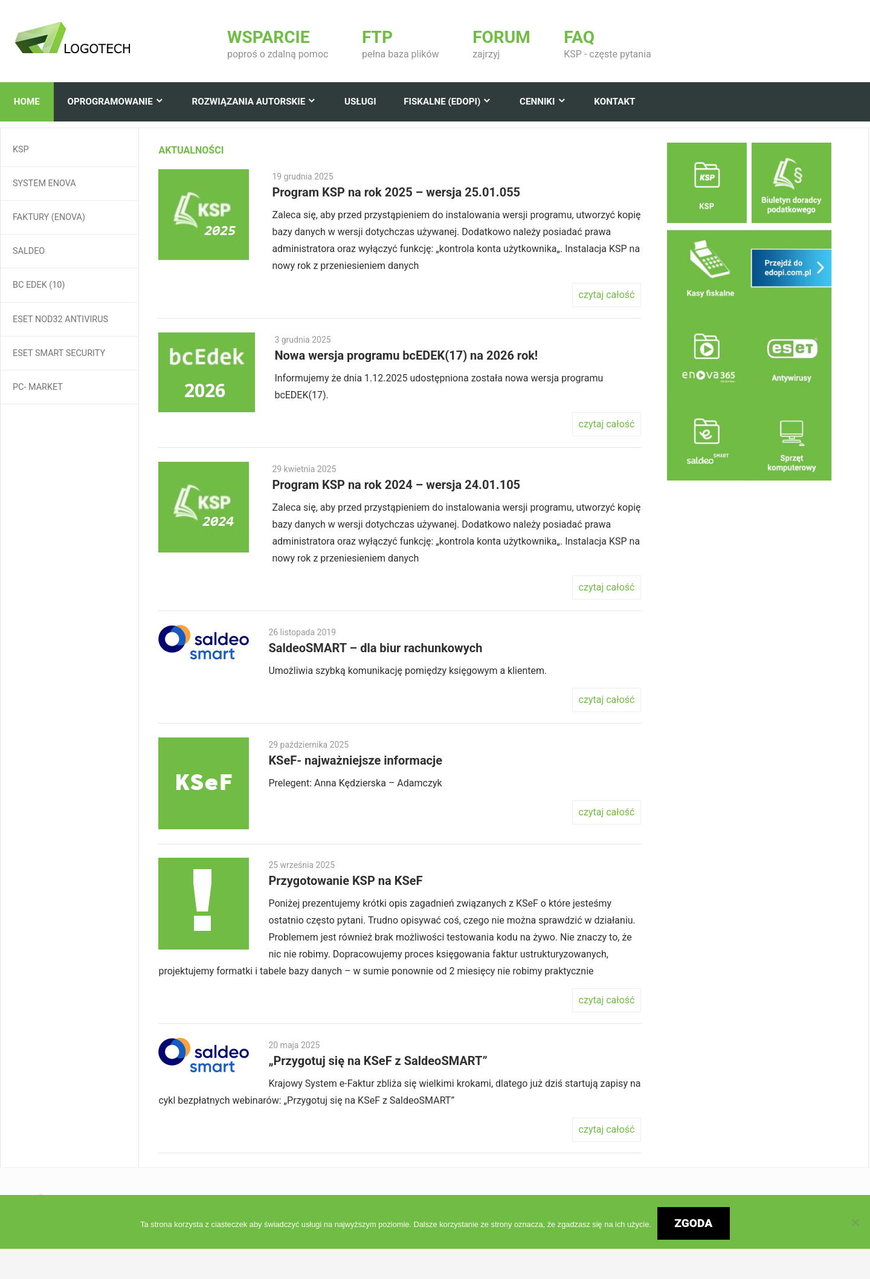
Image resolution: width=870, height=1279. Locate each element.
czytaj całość (607, 294)
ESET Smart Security (59, 353)
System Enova (44, 183)
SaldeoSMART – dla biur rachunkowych (375, 648)
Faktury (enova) (49, 217)
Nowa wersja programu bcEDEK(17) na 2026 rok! (406, 355)
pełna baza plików (400, 44)
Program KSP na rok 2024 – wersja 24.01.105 (396, 485)
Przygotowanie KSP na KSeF (345, 880)
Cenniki (537, 101)
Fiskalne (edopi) (442, 101)
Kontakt (614, 101)
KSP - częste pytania (607, 44)
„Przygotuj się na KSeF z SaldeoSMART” (377, 1061)
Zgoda (693, 1223)
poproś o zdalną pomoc (277, 44)
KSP (21, 149)
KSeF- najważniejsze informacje (355, 760)
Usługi (360, 101)
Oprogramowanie (109, 101)
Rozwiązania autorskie (249, 101)
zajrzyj (501, 44)
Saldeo (29, 251)
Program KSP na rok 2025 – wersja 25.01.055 (396, 192)
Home (27, 101)
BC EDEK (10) (39, 285)
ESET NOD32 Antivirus (60, 319)
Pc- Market (38, 387)
